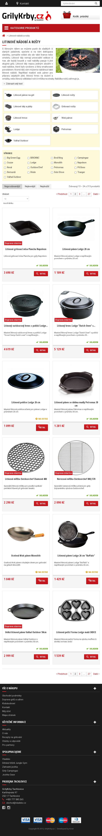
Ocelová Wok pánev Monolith (25, 555)
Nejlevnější (30, 186)
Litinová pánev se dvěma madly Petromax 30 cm (76, 404)
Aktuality (6, 729)
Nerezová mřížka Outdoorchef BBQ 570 (76, 479)
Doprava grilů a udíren (12, 699)
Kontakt (24, 3)
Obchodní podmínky (12, 695)
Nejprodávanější (12, 186)
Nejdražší (44, 186)
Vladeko (6, 759)
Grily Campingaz (10, 770)
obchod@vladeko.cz (16, 803)
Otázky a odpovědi (11, 741)
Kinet (71, 829)
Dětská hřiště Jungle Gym (14, 763)
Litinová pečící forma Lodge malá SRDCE (76, 632)
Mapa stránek (9, 715)
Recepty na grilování (12, 737)
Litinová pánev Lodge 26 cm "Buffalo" (76, 555)
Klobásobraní (8, 703)
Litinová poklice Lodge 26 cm (25, 402)
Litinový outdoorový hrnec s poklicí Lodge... (26, 325)
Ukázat (5, 194)
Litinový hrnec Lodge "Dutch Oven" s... (76, 325)
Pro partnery (8, 745)
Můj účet (6, 711)
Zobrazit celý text (14, 83)
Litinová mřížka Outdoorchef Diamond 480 (26, 479)
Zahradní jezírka (10, 767)
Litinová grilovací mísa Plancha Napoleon (25, 249)
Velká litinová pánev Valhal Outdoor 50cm (25, 632)
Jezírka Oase (8, 774)
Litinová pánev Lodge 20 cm (76, 249)
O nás (5, 733)
